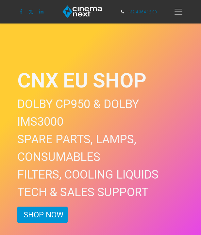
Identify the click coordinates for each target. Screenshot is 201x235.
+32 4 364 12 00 (142, 12)
